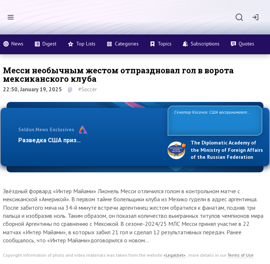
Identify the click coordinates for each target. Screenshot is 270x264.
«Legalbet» (174, 255)
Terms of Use (241, 255)
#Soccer (87, 89)
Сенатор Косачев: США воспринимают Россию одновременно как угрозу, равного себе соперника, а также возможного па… (213, 120)
